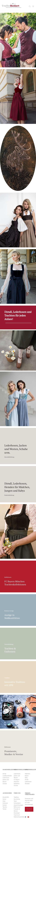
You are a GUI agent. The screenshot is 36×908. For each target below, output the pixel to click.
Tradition (16, 797)
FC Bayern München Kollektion (16, 781)
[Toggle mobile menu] (33, 6)
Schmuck (5, 803)
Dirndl (4, 774)
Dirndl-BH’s (6, 797)
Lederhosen (6, 777)
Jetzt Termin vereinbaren (29, 809)
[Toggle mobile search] (30, 6)
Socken (5, 805)
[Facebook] (25, 817)
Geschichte (17, 799)
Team (15, 801)
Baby (26, 777)
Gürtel (4, 799)
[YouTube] (28, 817)
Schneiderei (17, 803)
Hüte (4, 801)
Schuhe (5, 783)
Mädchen (27, 774)
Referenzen (17, 807)
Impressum (17, 815)
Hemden (27, 783)
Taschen (5, 807)
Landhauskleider (7, 776)
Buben (26, 776)
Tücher (4, 809)
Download (16, 813)
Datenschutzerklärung (20, 817)
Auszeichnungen (18, 805)
